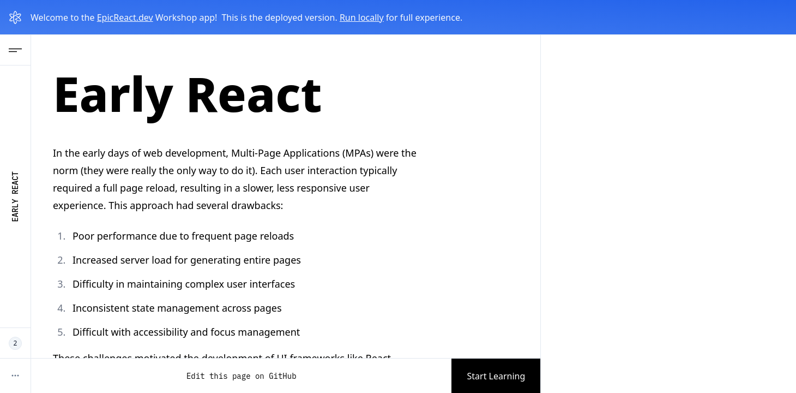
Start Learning (496, 376)
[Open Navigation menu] (15, 50)
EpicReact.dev (125, 17)
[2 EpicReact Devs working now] (15, 343)
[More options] (15, 375)
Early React (15, 196)
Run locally (362, 17)
